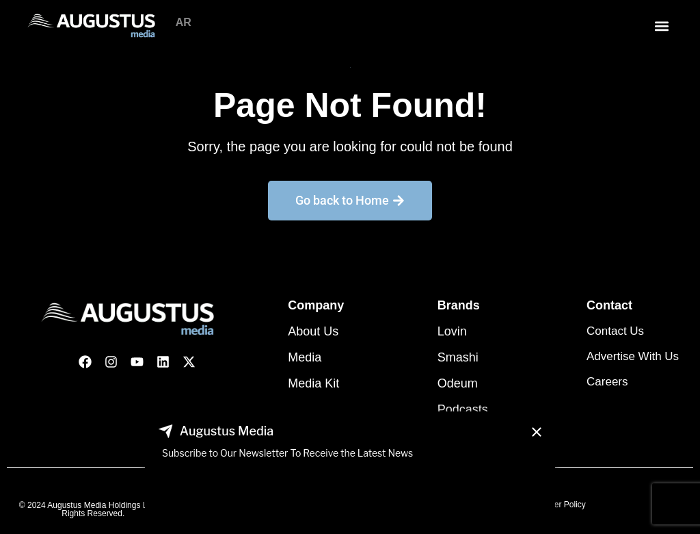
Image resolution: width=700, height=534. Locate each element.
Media (304, 357)
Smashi (458, 357)
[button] (661, 25)
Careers (607, 381)
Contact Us (615, 331)
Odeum (458, 383)
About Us (313, 331)
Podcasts (463, 409)
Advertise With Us (633, 356)
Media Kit (313, 383)
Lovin (452, 331)
